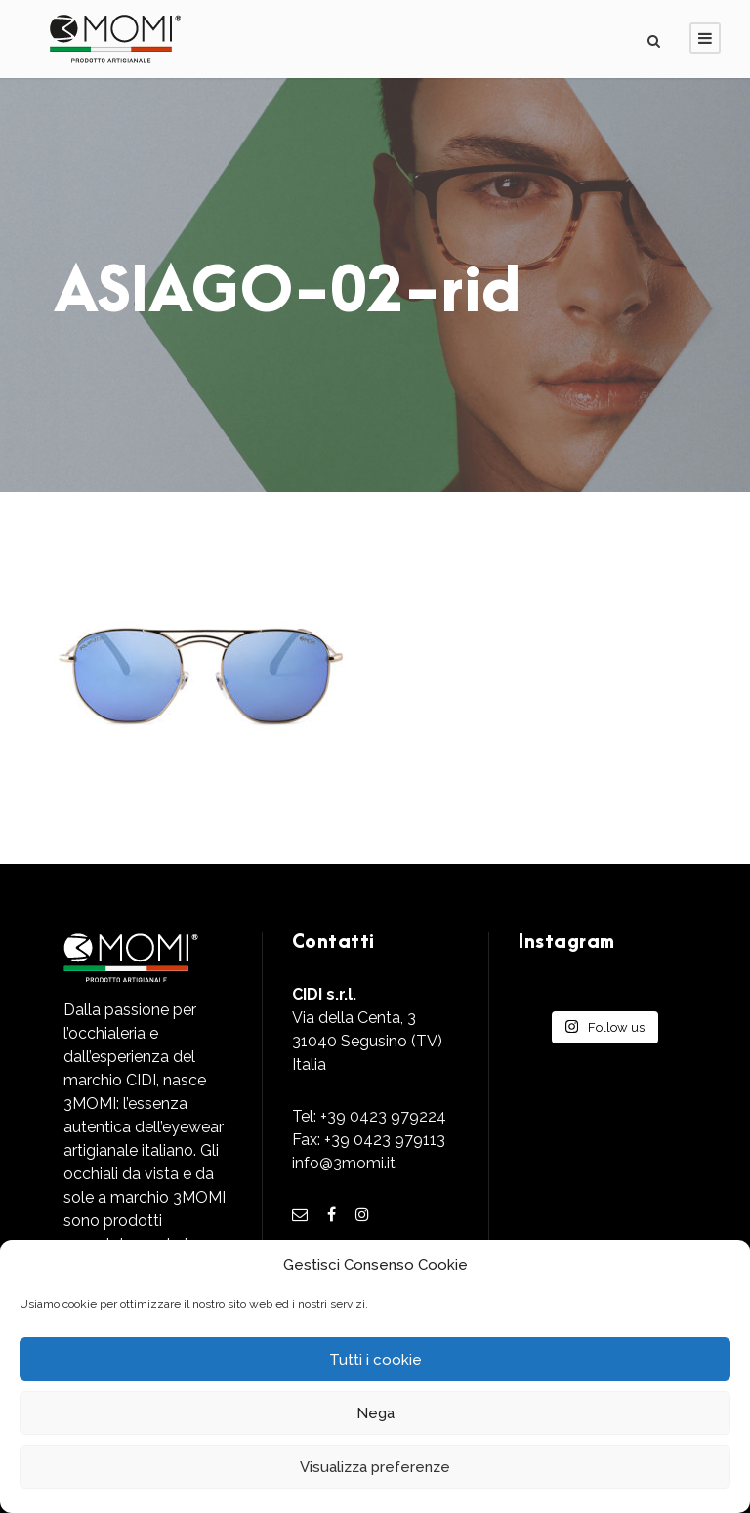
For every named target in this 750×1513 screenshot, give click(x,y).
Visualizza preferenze (375, 1467)
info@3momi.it (344, 1163)
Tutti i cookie (375, 1360)
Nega (375, 1413)
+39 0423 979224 (383, 1116)
